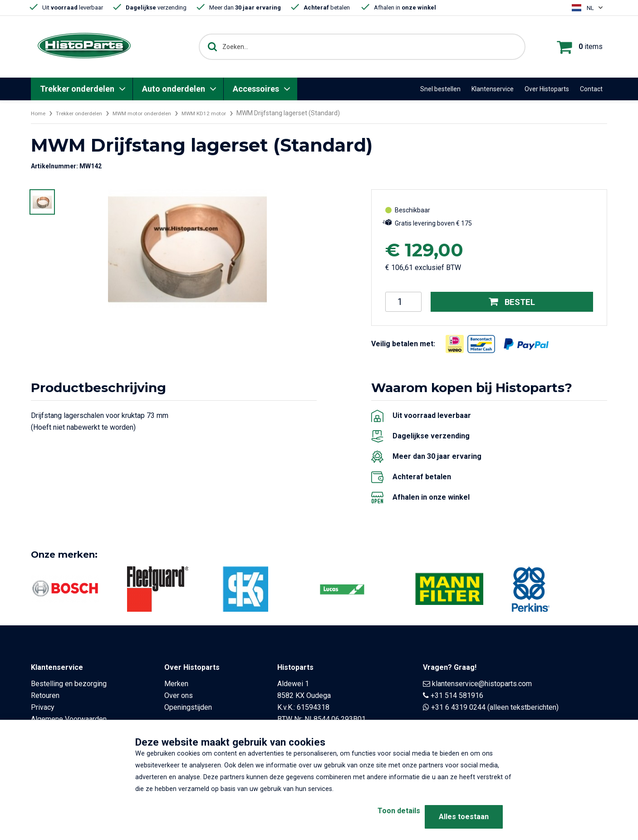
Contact (591, 89)
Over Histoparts (547, 89)
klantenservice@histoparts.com (482, 683)
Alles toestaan (464, 816)
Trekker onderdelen (77, 88)
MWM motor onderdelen (159, 113)
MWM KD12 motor (230, 113)
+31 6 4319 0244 (458, 707)
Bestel (512, 301)
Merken (176, 683)
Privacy (42, 707)
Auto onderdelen (173, 88)
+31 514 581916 (457, 695)
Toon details (382, 816)
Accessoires (256, 88)
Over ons (178, 695)
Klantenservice (492, 89)
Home (39, 113)
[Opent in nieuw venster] (455, 344)
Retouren (45, 695)
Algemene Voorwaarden (69, 719)
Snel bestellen (440, 89)
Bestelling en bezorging (69, 683)
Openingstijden (188, 707)
